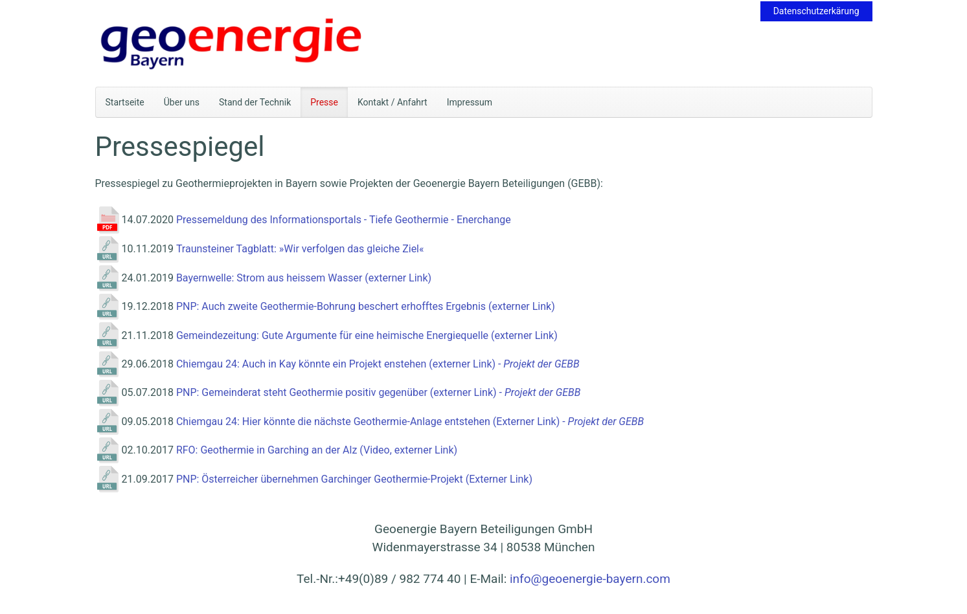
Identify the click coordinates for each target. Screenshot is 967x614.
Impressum (469, 102)
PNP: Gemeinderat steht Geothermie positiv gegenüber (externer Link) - (340, 392)
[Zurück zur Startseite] (231, 43)
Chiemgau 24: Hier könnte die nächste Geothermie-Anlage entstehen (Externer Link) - (372, 421)
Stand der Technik (255, 102)
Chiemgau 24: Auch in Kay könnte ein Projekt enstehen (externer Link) (335, 364)
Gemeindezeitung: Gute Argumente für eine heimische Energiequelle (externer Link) (367, 335)
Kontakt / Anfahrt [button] (392, 102)
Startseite (125, 102)
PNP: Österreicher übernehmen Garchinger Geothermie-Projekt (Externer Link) (354, 479)
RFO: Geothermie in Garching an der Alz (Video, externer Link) (316, 450)
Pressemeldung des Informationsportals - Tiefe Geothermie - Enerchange (345, 220)
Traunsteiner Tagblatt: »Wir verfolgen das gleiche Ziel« (300, 249)
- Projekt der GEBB (537, 364)
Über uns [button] (181, 102)
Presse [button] (324, 102)
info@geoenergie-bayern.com (590, 578)
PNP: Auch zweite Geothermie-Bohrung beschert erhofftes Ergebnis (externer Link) (365, 306)
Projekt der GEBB (542, 392)
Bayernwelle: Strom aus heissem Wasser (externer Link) (303, 278)
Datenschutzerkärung (816, 11)
